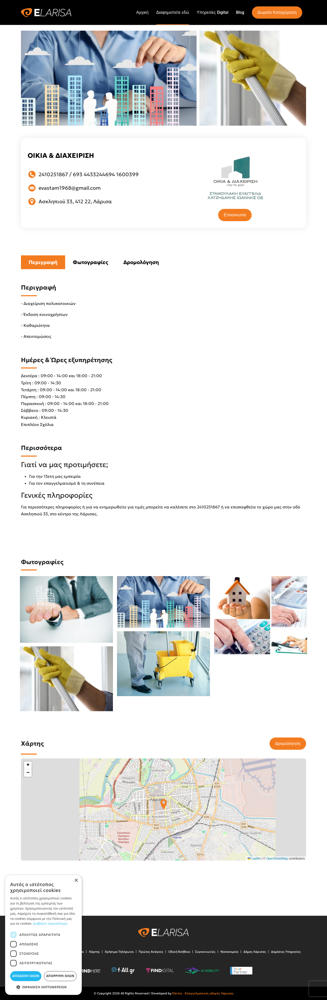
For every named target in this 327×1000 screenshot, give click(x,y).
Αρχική (142, 12)
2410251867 (53, 174)
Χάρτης (94, 952)
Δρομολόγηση (141, 262)
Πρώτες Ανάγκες (151, 952)
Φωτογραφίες (90, 262)
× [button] (76, 881)
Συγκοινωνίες (205, 952)
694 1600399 (122, 174)
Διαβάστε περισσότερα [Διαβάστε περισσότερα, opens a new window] (50, 923)
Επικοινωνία (235, 214)
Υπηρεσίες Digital (212, 12)
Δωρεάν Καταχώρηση (277, 12)
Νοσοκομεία (229, 952)
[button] (163, 804)
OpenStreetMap (277, 858)
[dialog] (43, 935)
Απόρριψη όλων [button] (60, 976)
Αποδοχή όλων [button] (25, 976)
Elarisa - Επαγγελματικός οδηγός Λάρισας (202, 993)
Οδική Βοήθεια (179, 952)
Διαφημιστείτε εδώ (172, 12)
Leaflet (254, 858)
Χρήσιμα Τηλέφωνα (119, 952)
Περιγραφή (43, 262)
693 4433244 (89, 174)
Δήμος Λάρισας (254, 952)
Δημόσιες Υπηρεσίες (286, 952)
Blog (240, 12)
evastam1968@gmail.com (70, 188)
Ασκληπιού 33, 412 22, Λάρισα (75, 201)
